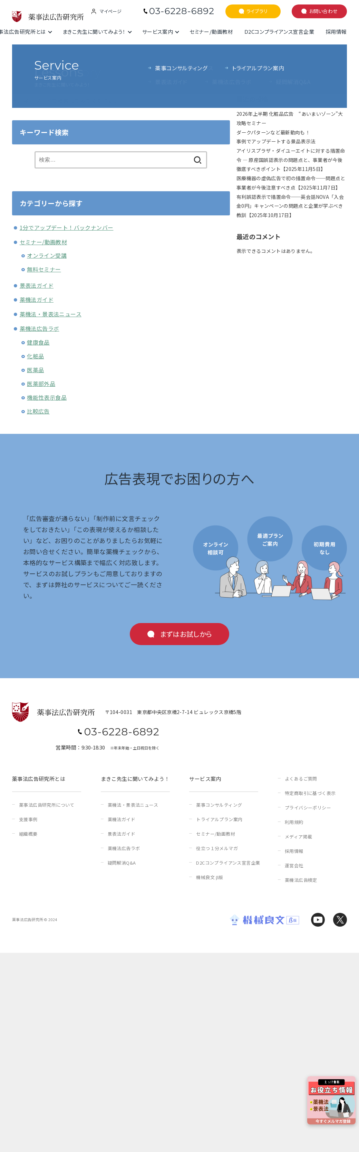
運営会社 (294, 865)
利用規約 (294, 822)
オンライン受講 (47, 255)
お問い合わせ (323, 11)
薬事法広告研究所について (47, 805)
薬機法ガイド (37, 299)
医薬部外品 (41, 383)
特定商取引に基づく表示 (310, 793)
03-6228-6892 (181, 11)
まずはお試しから (186, 634)
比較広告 (38, 411)
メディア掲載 (298, 836)
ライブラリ (257, 11)
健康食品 (38, 342)
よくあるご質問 (301, 778)
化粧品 (35, 356)
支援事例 (28, 819)
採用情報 (336, 31)
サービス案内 (157, 31)
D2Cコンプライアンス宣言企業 (279, 31)
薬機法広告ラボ (39, 328)
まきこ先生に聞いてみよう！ (94, 31)
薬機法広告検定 (301, 880)
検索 (241, 60)
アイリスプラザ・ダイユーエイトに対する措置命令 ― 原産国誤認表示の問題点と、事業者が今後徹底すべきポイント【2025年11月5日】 (290, 159)
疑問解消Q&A (122, 862)
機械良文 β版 (209, 877)
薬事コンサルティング (219, 805)
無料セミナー (44, 269)
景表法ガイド (37, 285)
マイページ (111, 11)
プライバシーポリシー (308, 807)
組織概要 (28, 833)
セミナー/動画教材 (211, 31)
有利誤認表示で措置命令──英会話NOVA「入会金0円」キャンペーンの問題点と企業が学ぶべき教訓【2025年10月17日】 (290, 205)
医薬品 (35, 370)
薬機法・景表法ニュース (50, 314)
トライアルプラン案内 (219, 819)
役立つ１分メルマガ (217, 848)
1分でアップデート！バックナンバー (67, 227)
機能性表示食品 (47, 397)
